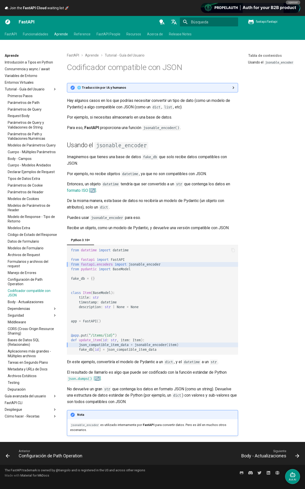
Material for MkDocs (34, 475)
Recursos (133, 34)
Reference (82, 34)
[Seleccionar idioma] (174, 22)
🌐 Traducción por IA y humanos (101, 87)
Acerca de (155, 34)
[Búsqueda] (209, 21)
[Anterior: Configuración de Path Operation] (45, 455)
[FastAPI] (8, 22)
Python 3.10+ (80, 240)
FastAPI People (108, 34)
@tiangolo (63, 470)
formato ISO (77, 190)
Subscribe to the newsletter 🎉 (48, 8)
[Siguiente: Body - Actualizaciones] (269, 455)
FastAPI (11, 34)
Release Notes (180, 34)
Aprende (61, 34)
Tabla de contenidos (265, 56)
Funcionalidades (35, 34)
